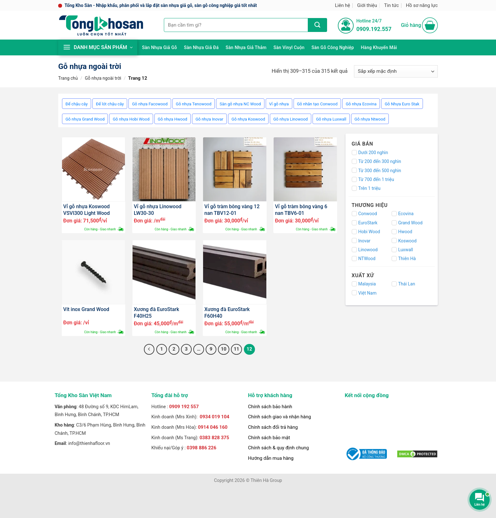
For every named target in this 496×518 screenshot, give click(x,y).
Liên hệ (342, 5)
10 (223, 349)
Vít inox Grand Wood (86, 309)
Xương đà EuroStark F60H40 (227, 312)
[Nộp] (317, 25)
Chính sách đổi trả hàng (273, 427)
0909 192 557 (184, 406)
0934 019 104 (214, 417)
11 (236, 349)
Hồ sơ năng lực (422, 5)
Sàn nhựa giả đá (201, 47)
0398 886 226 (201, 448)
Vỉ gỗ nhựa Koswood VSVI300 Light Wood (86, 209)
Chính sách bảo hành (270, 406)
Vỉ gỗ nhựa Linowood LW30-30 (158, 209)
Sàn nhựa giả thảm (246, 47)
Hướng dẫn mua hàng (271, 458)
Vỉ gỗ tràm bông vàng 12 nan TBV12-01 (231, 209)
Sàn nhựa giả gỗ (159, 47)
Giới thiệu (367, 5)
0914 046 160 (213, 427)
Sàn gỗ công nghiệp (333, 47)
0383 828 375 (214, 437)
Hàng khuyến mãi (379, 47)
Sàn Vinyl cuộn (289, 47)
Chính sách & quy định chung (278, 448)
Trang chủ (68, 78)
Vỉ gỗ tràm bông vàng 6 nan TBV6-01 (301, 209)
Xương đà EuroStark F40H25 (156, 312)
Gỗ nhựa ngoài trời (103, 78)
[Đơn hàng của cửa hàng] (396, 71)
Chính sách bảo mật (269, 437)
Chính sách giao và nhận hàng (279, 417)
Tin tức (391, 5)
